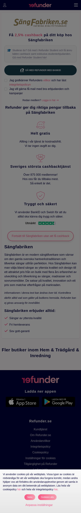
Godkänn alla (47, 497)
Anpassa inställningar (39, 505)
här (19, 489)
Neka (29, 497)
